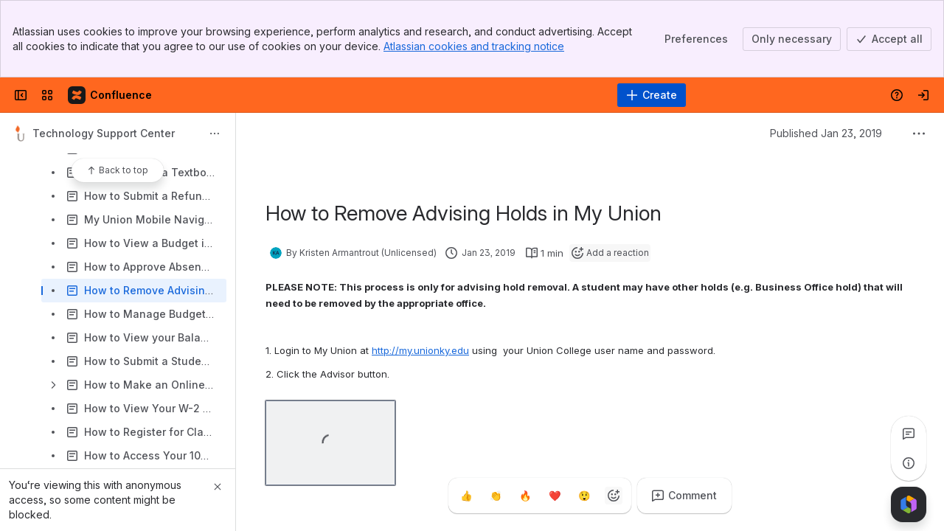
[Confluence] (110, 95)
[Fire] (525, 495)
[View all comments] (908, 433)
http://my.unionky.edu (420, 350)
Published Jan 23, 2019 (826, 133)
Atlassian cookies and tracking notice (474, 46)
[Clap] (495, 495)
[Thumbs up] (466, 495)
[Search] (434, 95)
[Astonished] (584, 495)
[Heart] (554, 495)
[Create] (651, 95)
